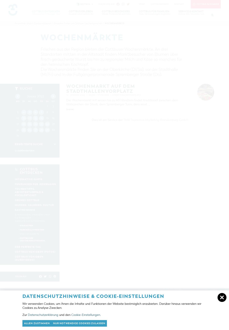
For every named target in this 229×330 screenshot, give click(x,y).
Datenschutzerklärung (43, 315)
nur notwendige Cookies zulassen (83, 323)
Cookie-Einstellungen (85, 315)
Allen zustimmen (38, 323)
